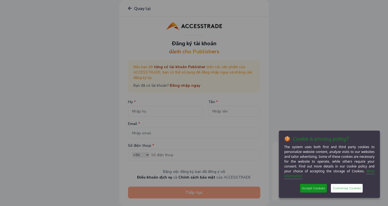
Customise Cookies (347, 188)
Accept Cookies (313, 188)
